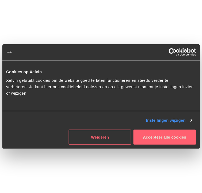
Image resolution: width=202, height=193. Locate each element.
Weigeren (100, 137)
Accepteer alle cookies (164, 137)
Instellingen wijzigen (166, 120)
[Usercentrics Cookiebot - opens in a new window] (172, 52)
